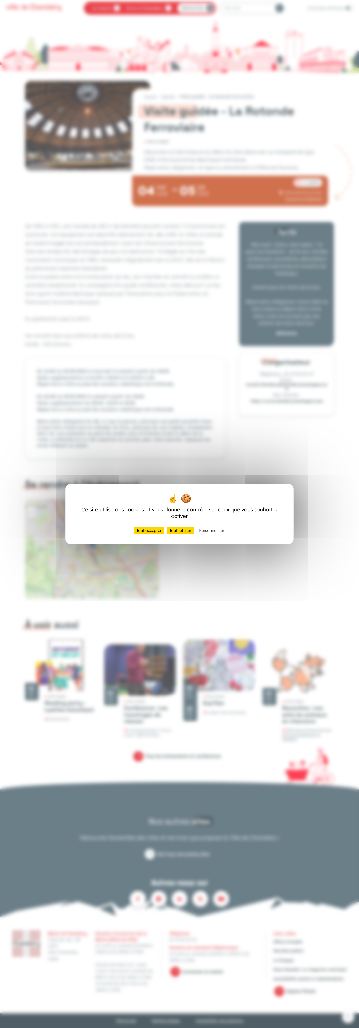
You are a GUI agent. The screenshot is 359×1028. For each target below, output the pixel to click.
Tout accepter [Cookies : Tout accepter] (149, 530)
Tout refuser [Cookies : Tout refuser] (180, 530)
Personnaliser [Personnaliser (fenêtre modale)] (211, 530)
